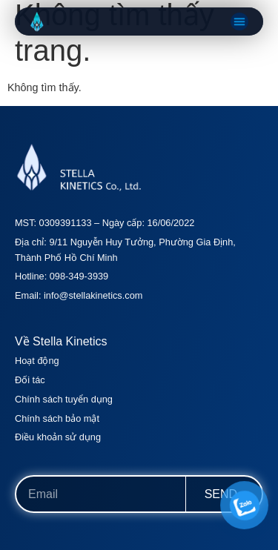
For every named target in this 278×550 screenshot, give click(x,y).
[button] (239, 21)
